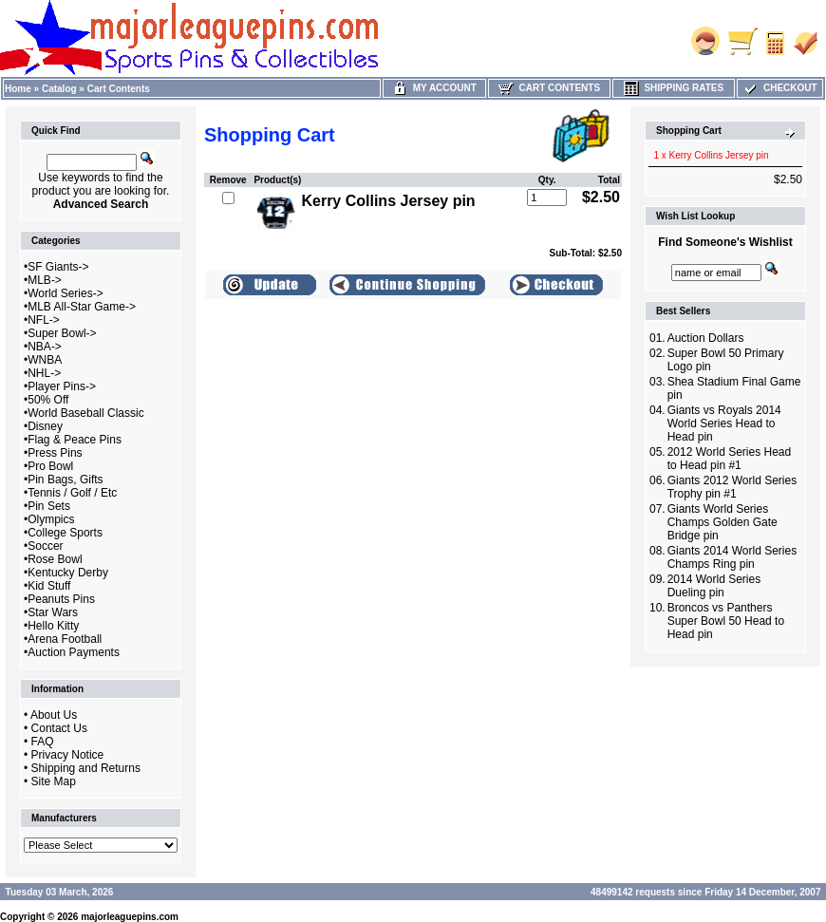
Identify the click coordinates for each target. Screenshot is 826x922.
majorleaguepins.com (129, 917)
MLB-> (45, 280)
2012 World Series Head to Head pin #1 (729, 458)
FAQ (42, 741)
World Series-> (65, 293)
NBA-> (45, 346)
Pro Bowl (50, 466)
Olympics (51, 519)
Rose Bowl (55, 559)
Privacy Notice (67, 755)
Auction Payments (74, 652)
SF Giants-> (58, 266)
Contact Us (59, 728)
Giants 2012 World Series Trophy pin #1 (732, 487)
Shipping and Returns (86, 768)
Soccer (45, 546)
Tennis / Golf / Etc (72, 492)
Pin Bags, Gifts (65, 479)
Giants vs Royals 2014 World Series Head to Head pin (724, 423)
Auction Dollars (705, 338)
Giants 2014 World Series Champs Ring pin (732, 557)
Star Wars (53, 612)
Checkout (779, 88)
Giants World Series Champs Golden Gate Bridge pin (722, 522)
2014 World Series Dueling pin (714, 586)
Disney (45, 426)
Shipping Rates (673, 88)
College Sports (65, 532)
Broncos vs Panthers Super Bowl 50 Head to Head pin (725, 621)
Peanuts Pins (61, 599)
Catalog (59, 89)
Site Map (53, 781)
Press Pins (55, 453)
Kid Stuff (49, 586)
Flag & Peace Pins (75, 439)
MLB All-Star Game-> (82, 306)
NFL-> (44, 320)
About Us (53, 715)
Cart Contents (118, 89)
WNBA (45, 360)
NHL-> (44, 373)
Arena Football (65, 639)
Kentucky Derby (68, 572)
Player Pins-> (62, 386)
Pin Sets (49, 506)
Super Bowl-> (62, 333)
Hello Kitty (53, 625)
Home (18, 89)
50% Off (48, 399)
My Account (434, 88)
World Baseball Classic (86, 413)
